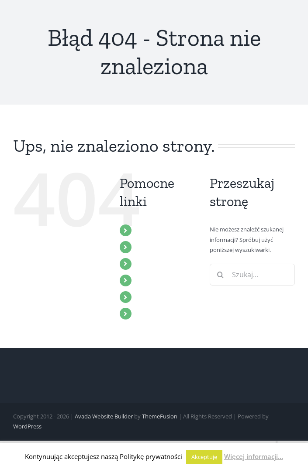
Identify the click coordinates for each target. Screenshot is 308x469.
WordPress (27, 426)
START (146, 230)
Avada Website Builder (104, 416)
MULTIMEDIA (157, 263)
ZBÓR (145, 246)
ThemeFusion (159, 416)
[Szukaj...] (252, 274)
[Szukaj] (221, 274)
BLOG (145, 297)
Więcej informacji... (253, 456)
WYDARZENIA (158, 280)
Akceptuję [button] (204, 457)
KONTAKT (152, 313)
